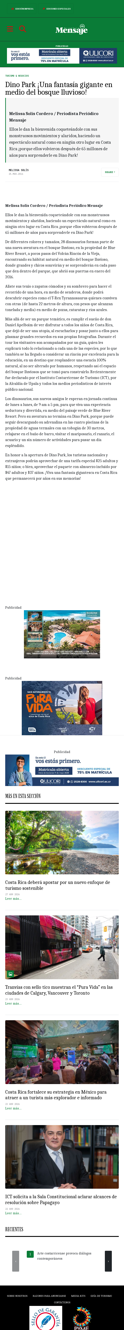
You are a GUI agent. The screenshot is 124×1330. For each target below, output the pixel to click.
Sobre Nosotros (17, 1295)
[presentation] (15, 1261)
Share (109, 172)
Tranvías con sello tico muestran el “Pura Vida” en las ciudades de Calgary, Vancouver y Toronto (59, 990)
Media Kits (78, 1295)
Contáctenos (62, 1302)
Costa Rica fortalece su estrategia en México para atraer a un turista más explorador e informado (56, 1095)
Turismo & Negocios (17, 75)
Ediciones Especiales (56, 9)
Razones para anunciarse (49, 1295)
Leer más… (13, 899)
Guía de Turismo (101, 1295)
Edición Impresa (22, 9)
